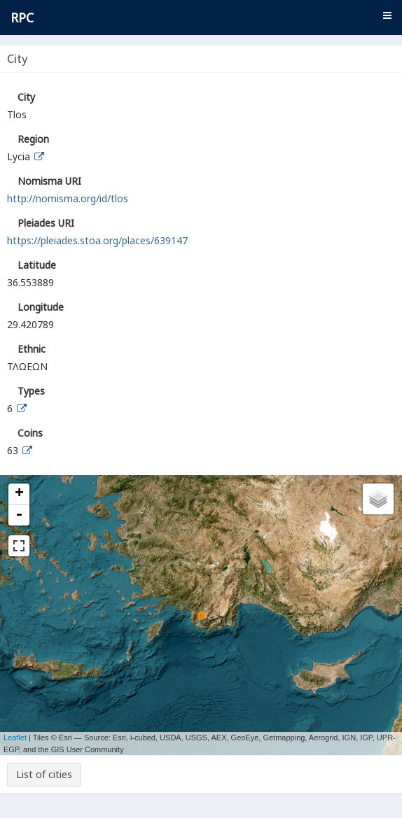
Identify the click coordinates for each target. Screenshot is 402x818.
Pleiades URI (46, 223)
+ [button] (19, 494)
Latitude (37, 265)
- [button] (19, 515)
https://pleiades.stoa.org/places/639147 (97, 240)
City (26, 97)
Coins (30, 432)
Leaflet (15, 737)
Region (33, 139)
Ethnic (32, 348)
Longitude (41, 306)
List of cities (44, 774)
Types (31, 390)
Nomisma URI (49, 181)
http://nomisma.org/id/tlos (67, 198)
